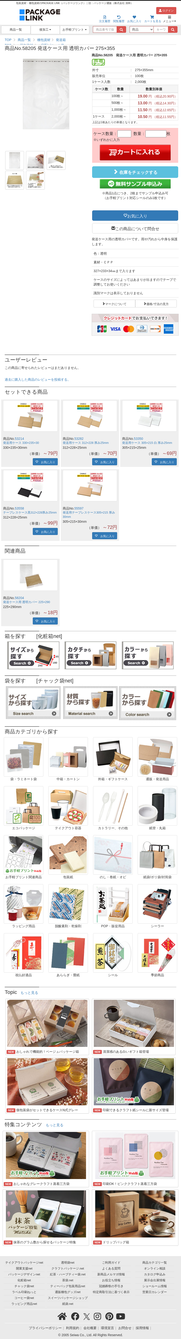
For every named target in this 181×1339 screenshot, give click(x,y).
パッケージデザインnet (24, 1274)
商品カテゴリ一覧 (154, 1262)
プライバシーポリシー (45, 1328)
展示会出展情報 (154, 1280)
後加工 (45, 29)
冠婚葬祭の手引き (111, 1286)
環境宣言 (107, 1328)
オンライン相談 (154, 1268)
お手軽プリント (74, 29)
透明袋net (67, 1262)
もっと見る (29, 993)
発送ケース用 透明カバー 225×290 (26, 602)
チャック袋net (24, 1286)
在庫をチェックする (135, 172)
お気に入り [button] (137, 215)
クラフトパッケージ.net (67, 1268)
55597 (78, 508)
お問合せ (125, 1328)
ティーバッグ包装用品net (67, 1286)
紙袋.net (67, 1304)
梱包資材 (43, 40)
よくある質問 (111, 1268)
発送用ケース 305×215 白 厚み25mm (147, 443)
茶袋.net (67, 1280)
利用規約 (72, 1328)
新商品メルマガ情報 (111, 1274)
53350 (138, 439)
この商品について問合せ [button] (137, 228)
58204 (19, 598)
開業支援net (24, 1268)
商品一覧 (16, 29)
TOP (8, 40)
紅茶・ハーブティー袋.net (68, 1274)
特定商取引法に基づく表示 (111, 1292)
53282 (78, 439)
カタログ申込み (154, 1274)
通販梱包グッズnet (68, 1292)
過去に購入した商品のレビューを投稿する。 (38, 379)
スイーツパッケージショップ (68, 1298)
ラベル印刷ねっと (24, 1292)
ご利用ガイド (111, 1262)
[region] (90, 40)
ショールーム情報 (154, 1286)
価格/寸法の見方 (157, 303)
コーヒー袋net (24, 1298)
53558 (19, 508)
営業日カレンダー (154, 1292)
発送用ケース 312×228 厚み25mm (86, 443)
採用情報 (142, 1328)
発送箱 (61, 40)
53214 (19, 439)
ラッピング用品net (24, 1304)
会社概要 (90, 1328)
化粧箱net (24, 1280)
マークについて (116, 303)
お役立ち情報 (111, 1280)
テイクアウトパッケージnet (24, 1262)
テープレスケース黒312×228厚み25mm (30, 512)
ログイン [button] (166, 10)
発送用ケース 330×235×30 (21, 443)
